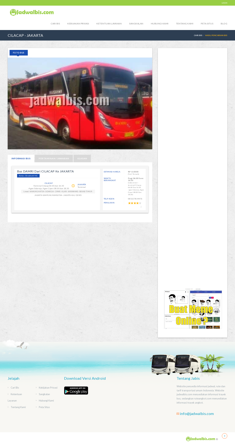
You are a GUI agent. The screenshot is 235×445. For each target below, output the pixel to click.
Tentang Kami (185, 23)
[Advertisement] (192, 167)
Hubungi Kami (160, 23)
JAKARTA (81, 184)
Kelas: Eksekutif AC (28, 175)
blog (224, 23)
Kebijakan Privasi (78, 23)
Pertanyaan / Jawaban (54, 158)
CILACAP (49, 183)
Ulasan (82, 158)
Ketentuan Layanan (109, 23)
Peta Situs (207, 23)
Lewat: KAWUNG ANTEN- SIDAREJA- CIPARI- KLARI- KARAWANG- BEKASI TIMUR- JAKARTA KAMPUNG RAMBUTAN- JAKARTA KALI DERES (58, 191)
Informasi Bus (20, 158)
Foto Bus (18, 52)
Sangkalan (136, 23)
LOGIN (224, 3)
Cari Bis (55, 23)
